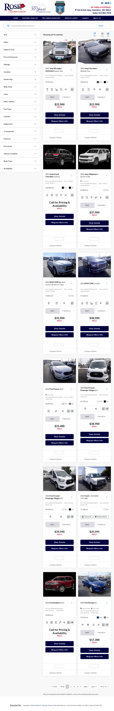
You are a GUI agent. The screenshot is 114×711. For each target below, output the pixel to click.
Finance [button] (85, 18)
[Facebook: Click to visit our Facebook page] (102, 3)
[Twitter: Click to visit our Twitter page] (104, 3)
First (54, 686)
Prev (62, 686)
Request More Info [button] (59, 121)
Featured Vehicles (30, 18)
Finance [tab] (67, 97)
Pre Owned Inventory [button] (51, 18)
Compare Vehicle (55, 137)
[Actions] (72, 70)
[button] (73, 51)
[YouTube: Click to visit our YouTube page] (106, 3)
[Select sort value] (95, 35)
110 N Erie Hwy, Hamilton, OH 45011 (93, 10)
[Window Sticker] (72, 411)
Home (15, 18)
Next (86, 686)
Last (94, 686)
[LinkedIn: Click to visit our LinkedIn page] (108, 3)
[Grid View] (101, 35)
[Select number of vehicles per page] (105, 687)
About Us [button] (97, 18)
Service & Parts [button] (71, 18)
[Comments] (72, 89)
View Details (59, 114)
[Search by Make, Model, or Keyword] (54, 25)
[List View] (108, 35)
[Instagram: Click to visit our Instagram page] (110, 3)
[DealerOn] (15, 705)
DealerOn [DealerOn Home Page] (38, 705)
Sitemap (44, 705)
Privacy (50, 705)
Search (101, 26)
